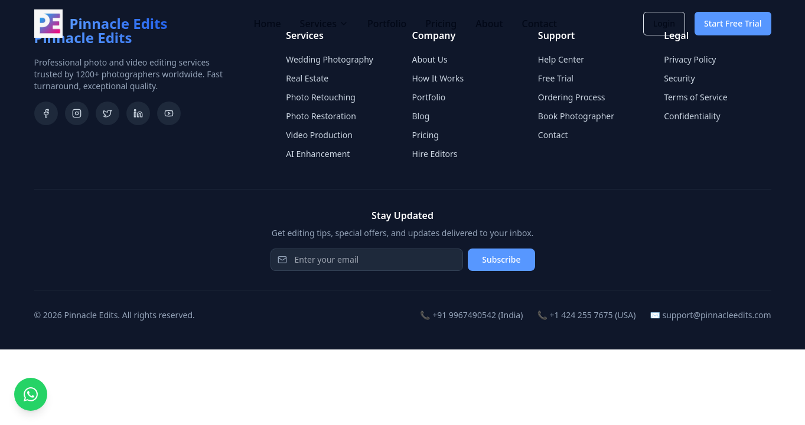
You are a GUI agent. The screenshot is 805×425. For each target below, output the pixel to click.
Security (679, 78)
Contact (539, 23)
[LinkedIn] (138, 113)
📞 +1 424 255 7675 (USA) (586, 315)
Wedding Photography (329, 59)
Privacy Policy (690, 59)
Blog (420, 116)
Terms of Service (696, 97)
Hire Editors (434, 153)
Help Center (561, 59)
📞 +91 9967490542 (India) (471, 315)
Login (664, 23)
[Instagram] (77, 113)
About (489, 23)
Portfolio (386, 23)
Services (324, 23)
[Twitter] (107, 113)
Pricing (441, 23)
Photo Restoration (321, 116)
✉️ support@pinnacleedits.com (710, 315)
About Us (429, 59)
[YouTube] (169, 113)
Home (267, 23)
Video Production (319, 134)
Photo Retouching (321, 97)
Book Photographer (576, 116)
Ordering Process (571, 97)
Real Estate (307, 78)
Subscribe (501, 259)
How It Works (438, 78)
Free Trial (555, 78)
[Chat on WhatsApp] (30, 394)
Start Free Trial (732, 23)
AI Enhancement (318, 153)
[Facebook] (46, 113)
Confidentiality (692, 116)
